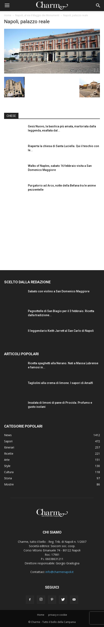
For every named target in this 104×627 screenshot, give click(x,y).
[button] (98, 5)
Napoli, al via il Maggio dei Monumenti (37, 15)
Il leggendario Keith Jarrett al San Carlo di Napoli (61, 330)
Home (7, 15)
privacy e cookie (57, 615)
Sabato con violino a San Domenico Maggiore (58, 291)
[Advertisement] (52, 230)
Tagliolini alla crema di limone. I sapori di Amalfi (60, 383)
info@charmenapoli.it (60, 572)
